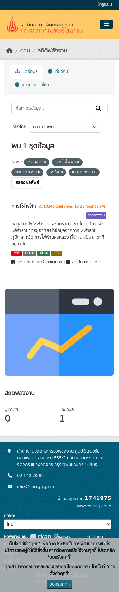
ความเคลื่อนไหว (32, 85)
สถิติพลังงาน (52, 51)
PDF (17, 253)
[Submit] (99, 108)
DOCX (29, 253)
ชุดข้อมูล (26, 72)
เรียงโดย (18, 127)
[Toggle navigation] (106, 24)
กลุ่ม (25, 51)
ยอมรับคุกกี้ (60, 584)
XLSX (44, 253)
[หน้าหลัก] (9, 51)
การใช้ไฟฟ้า (24, 206)
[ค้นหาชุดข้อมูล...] (50, 108)
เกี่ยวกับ (58, 72)
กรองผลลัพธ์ (27, 182)
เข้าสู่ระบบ (104, 5)
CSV (57, 253)
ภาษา (9, 516)
